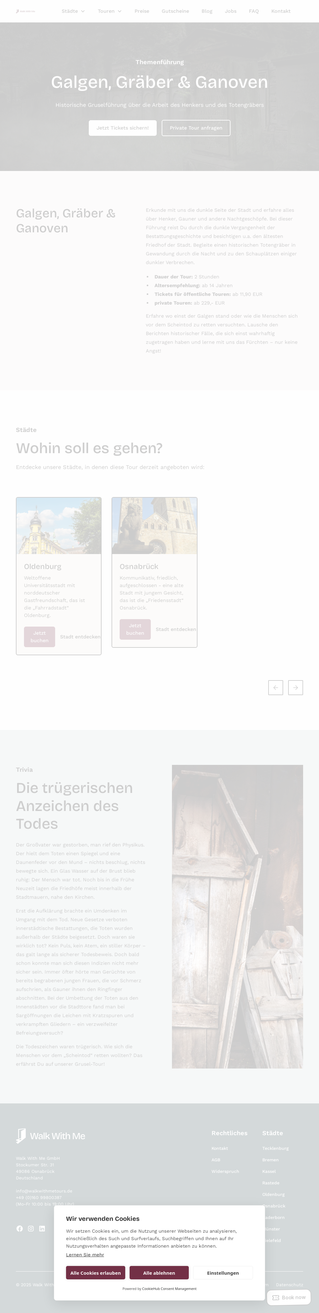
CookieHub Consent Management (169, 1288)
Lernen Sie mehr (85, 1255)
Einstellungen (223, 1273)
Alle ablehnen (159, 1273)
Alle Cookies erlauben (95, 1273)
